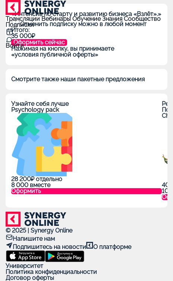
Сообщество (142, 18)
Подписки (20, 24)
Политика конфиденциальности (51, 271)
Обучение (87, 18)
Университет (24, 265)
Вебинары (56, 18)
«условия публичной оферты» (54, 54)
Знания (113, 18)
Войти (15, 45)
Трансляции (23, 18)
